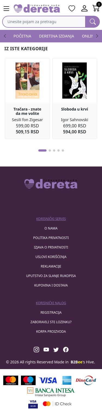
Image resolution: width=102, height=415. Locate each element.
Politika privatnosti (51, 237)
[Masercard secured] (57, 403)
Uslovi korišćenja (50, 256)
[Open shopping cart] (96, 8)
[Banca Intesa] (51, 392)
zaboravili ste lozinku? (51, 322)
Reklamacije (51, 266)
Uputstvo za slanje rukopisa (51, 275)
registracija (51, 312)
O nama (51, 228)
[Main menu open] (6, 8)
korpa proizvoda (51, 331)
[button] (42, 150)
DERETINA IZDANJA (56, 36)
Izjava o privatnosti (51, 247)
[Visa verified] (33, 403)
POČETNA (22, 36)
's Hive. (83, 361)
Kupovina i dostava (51, 285)
